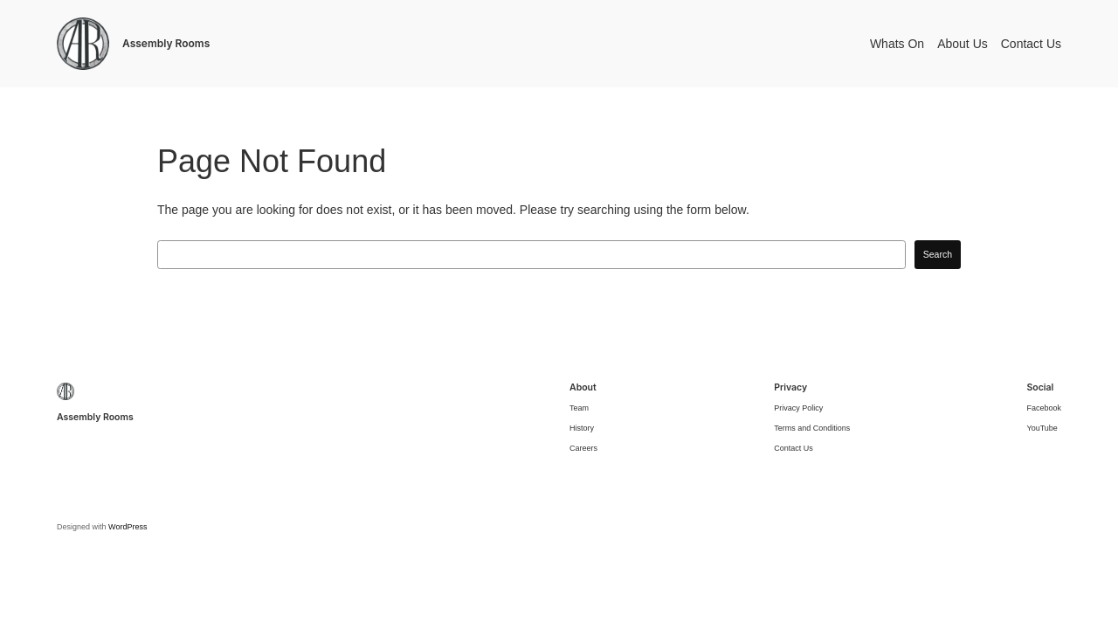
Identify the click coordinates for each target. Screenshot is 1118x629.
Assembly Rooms (166, 43)
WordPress (127, 526)
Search (937, 254)
